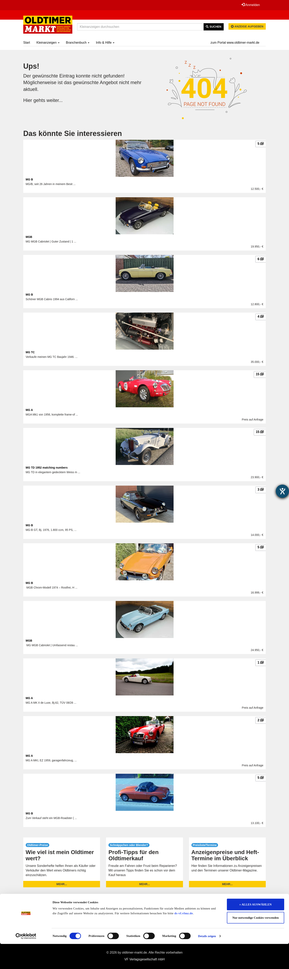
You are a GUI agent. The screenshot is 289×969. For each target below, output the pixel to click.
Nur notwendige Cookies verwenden (255, 942)
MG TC (30, 352)
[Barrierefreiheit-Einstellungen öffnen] (282, 491)
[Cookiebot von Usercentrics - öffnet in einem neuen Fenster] (25, 961)
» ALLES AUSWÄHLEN (255, 929)
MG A (29, 410)
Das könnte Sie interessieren (72, 133)
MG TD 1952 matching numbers (47, 467)
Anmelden (250, 5)
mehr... (61, 884)
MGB (29, 236)
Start (26, 42)
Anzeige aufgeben (247, 26)
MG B (29, 179)
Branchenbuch (78, 42)
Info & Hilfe (105, 42)
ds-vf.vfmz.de (183, 938)
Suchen (213, 26)
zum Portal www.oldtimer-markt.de (234, 42)
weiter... (54, 100)
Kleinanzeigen (48, 42)
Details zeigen (207, 961)
